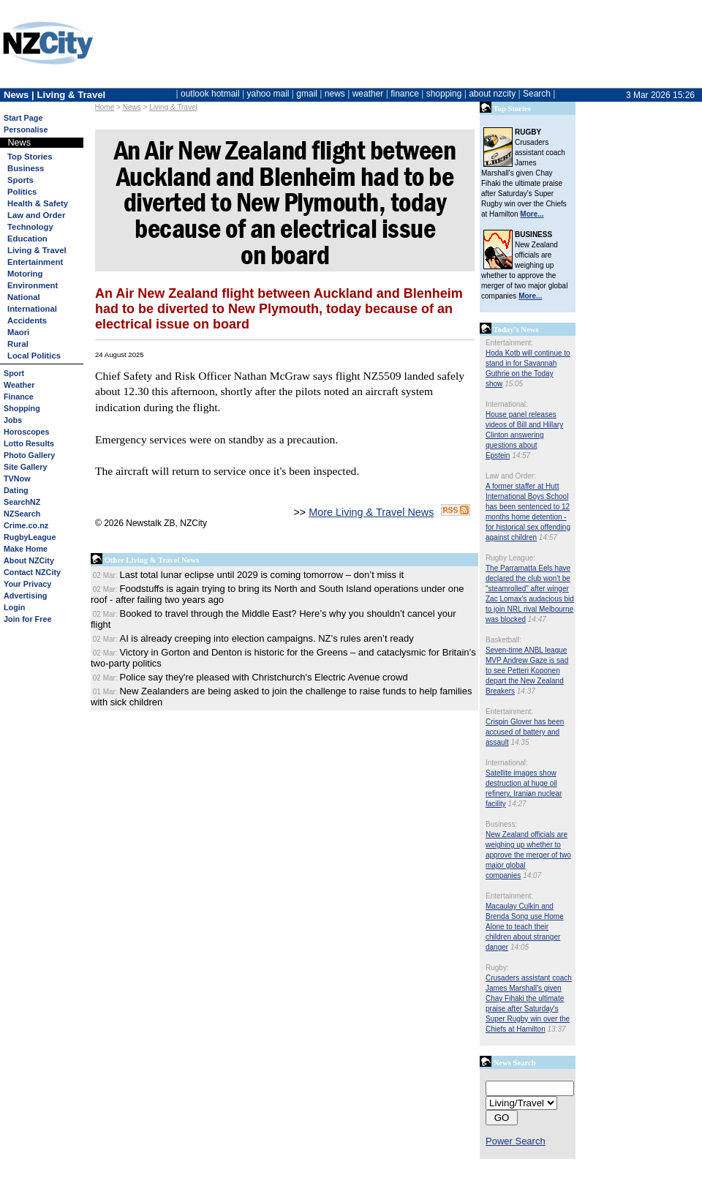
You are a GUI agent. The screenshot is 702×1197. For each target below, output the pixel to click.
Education (27, 238)
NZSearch (22, 513)
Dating (16, 490)
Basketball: (503, 640)
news (335, 94)
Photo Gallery (29, 455)
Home (105, 107)
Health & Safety (37, 203)
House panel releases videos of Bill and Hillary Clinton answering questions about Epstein (524, 434)
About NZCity (29, 560)
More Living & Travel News (371, 512)
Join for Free (27, 619)
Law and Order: (511, 476)
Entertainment (35, 262)
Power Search (516, 1141)
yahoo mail (268, 94)
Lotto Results (29, 443)
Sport (14, 373)
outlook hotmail (210, 94)
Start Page (23, 117)
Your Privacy (27, 583)
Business (25, 168)
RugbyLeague (30, 537)
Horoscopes (26, 431)
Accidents (27, 320)
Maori (18, 332)
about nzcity (492, 94)
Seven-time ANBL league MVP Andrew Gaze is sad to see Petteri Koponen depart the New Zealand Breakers (527, 670)
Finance (19, 396)
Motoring (24, 273)
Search (537, 94)
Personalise (26, 129)
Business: (501, 824)
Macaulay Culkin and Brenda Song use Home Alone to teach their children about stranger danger (525, 926)
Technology (30, 226)
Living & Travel (173, 107)
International (32, 308)
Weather (19, 384)
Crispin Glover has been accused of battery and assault (525, 732)
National (23, 297)
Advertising (25, 595)
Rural (18, 343)
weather (368, 94)
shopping (444, 94)
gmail (306, 94)
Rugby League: (510, 558)
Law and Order (36, 215)
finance (404, 94)
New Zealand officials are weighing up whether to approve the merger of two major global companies (528, 854)
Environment (32, 285)
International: (507, 404)
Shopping (22, 408)
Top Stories (29, 156)
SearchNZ (22, 502)
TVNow (17, 478)
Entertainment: (509, 343)
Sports (20, 180)
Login (14, 607)
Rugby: (497, 968)
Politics (22, 191)
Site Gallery (25, 466)
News (132, 107)
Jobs (13, 420)
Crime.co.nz (26, 525)
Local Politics (34, 355)
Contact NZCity (32, 572)
